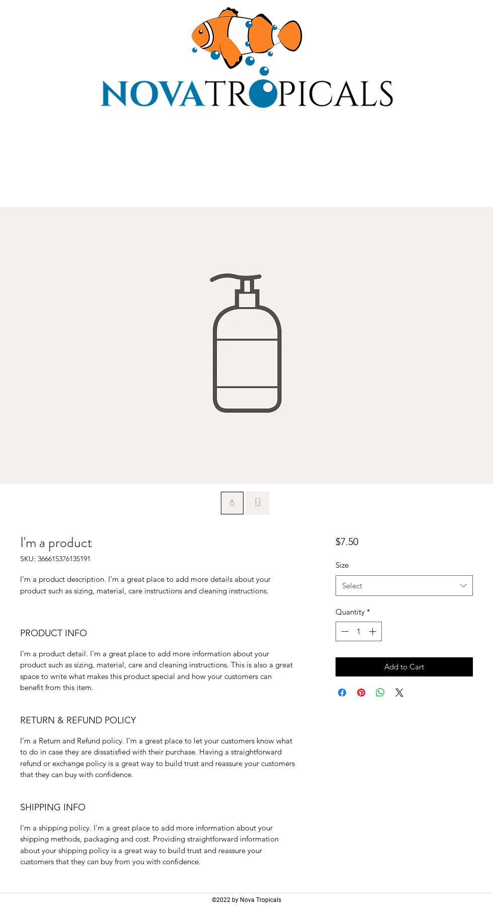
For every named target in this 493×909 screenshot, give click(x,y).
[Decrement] (344, 631)
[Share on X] (399, 693)
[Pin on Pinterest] (361, 693)
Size (342, 565)
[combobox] (404, 585)
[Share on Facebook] (342, 693)
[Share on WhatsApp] (380, 693)
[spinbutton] (358, 631)
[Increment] (373, 631)
